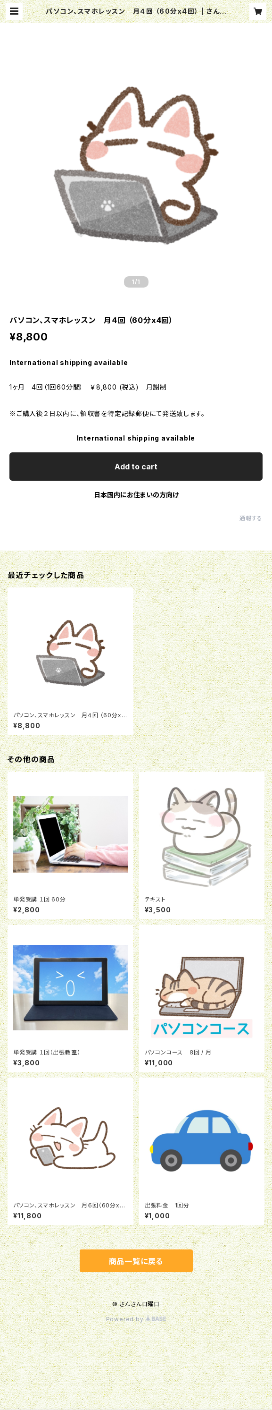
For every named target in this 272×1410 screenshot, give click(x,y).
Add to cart (136, 466)
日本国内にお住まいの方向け (136, 495)
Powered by (136, 1319)
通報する (251, 518)
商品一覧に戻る (136, 1261)
